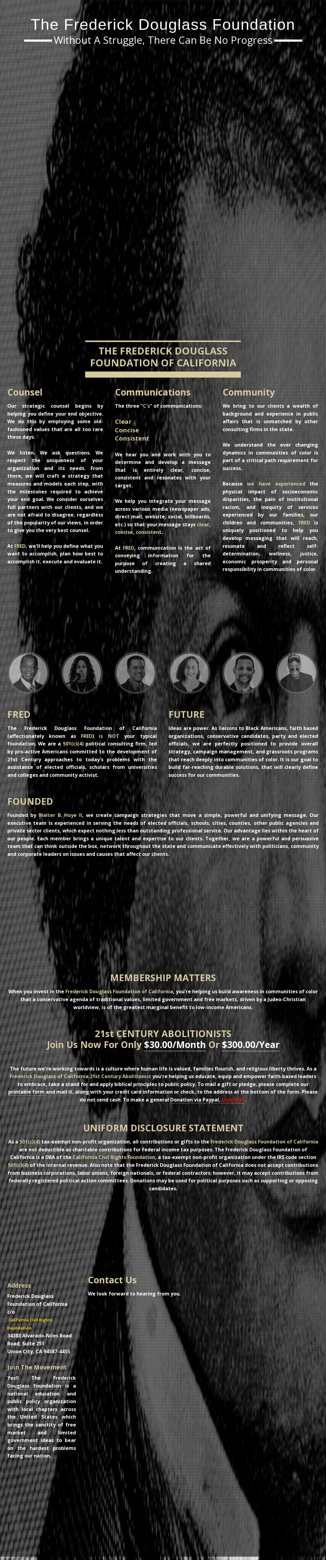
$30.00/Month (175, 1044)
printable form (26, 1091)
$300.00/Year (250, 1044)
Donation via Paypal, (207, 1099)
